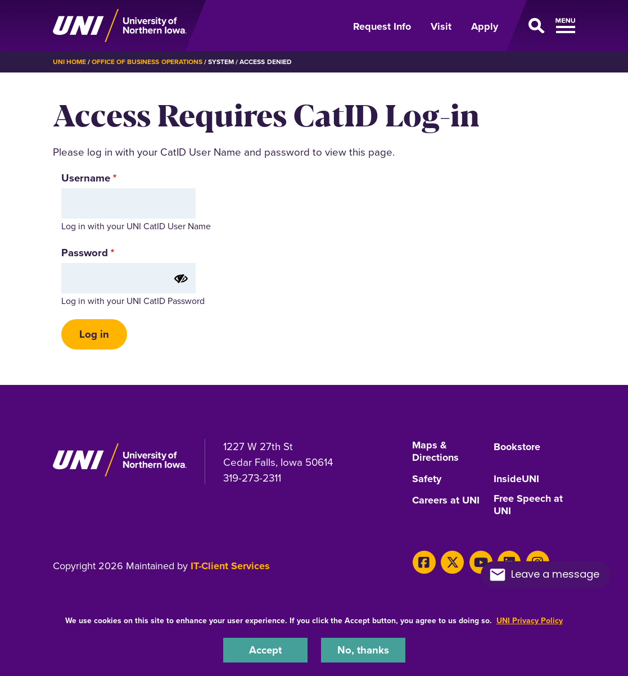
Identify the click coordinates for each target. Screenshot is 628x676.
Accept (265, 649)
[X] (452, 562)
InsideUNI (516, 479)
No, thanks (363, 649)
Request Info (382, 26)
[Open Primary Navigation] (543, 26)
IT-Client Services (230, 566)
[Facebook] (424, 562)
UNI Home (69, 62)
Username (85, 177)
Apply (484, 26)
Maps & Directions (435, 452)
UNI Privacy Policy (529, 621)
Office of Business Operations (147, 62)
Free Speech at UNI (528, 505)
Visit (441, 26)
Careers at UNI (446, 500)
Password (84, 252)
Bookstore (517, 447)
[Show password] (181, 278)
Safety (426, 479)
